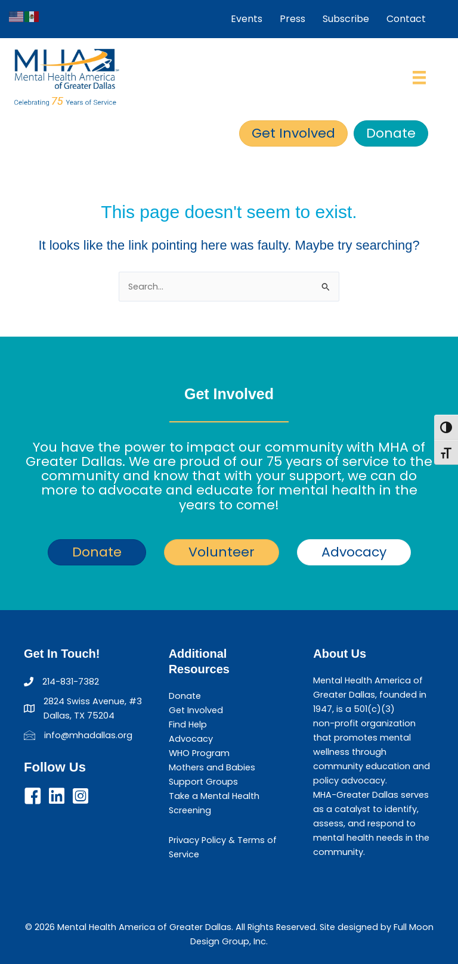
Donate (185, 696)
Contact (406, 19)
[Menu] (419, 77)
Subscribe (346, 19)
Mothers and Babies (212, 767)
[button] (33, 796)
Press (292, 19)
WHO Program (199, 753)
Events (246, 19)
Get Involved (196, 710)
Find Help (188, 724)
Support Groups (203, 782)
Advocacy (191, 739)
